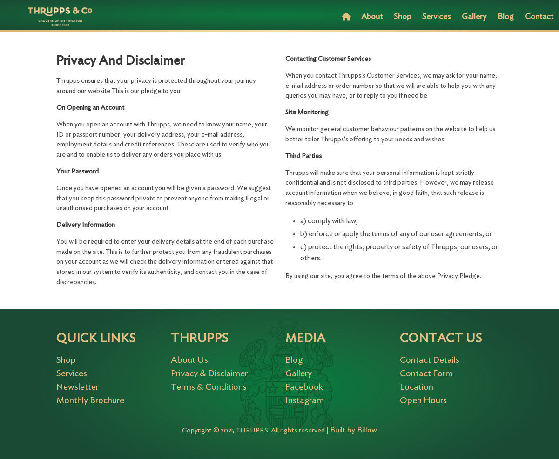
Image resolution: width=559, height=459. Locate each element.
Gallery (474, 17)
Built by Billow (353, 430)
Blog (506, 17)
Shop (402, 17)
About (372, 17)
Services (436, 17)
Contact (539, 17)
